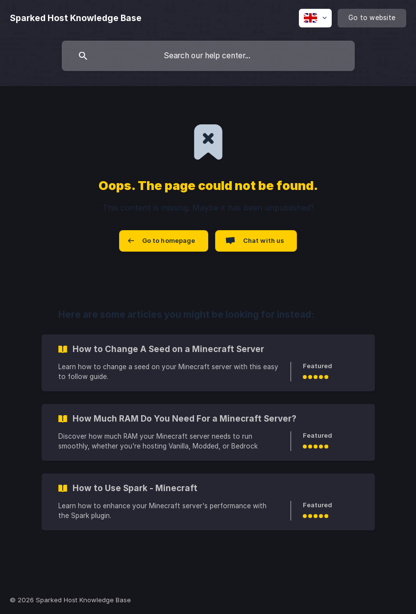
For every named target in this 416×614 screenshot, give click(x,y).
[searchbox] (208, 56)
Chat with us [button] (264, 240)
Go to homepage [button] (169, 240)
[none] (76, 18)
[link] (208, 362)
